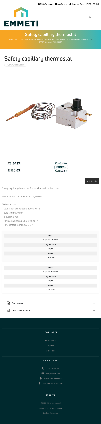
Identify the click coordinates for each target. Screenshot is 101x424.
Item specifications (18, 310)
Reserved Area (76, 4)
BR (97, 4)
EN (90, 4)
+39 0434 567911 (53, 368)
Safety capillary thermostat (50, 42)
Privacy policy (50, 340)
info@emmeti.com (53, 373)
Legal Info (50, 345)
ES (94, 4)
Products (19, 40)
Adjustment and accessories (78, 40)
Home (11, 40)
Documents (14, 303)
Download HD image (15, 64)
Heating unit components (55, 40)
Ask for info (61, 4)
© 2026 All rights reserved (51, 403)
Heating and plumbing (34, 40)
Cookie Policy (51, 351)
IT (87, 4)
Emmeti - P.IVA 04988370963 (50, 408)
